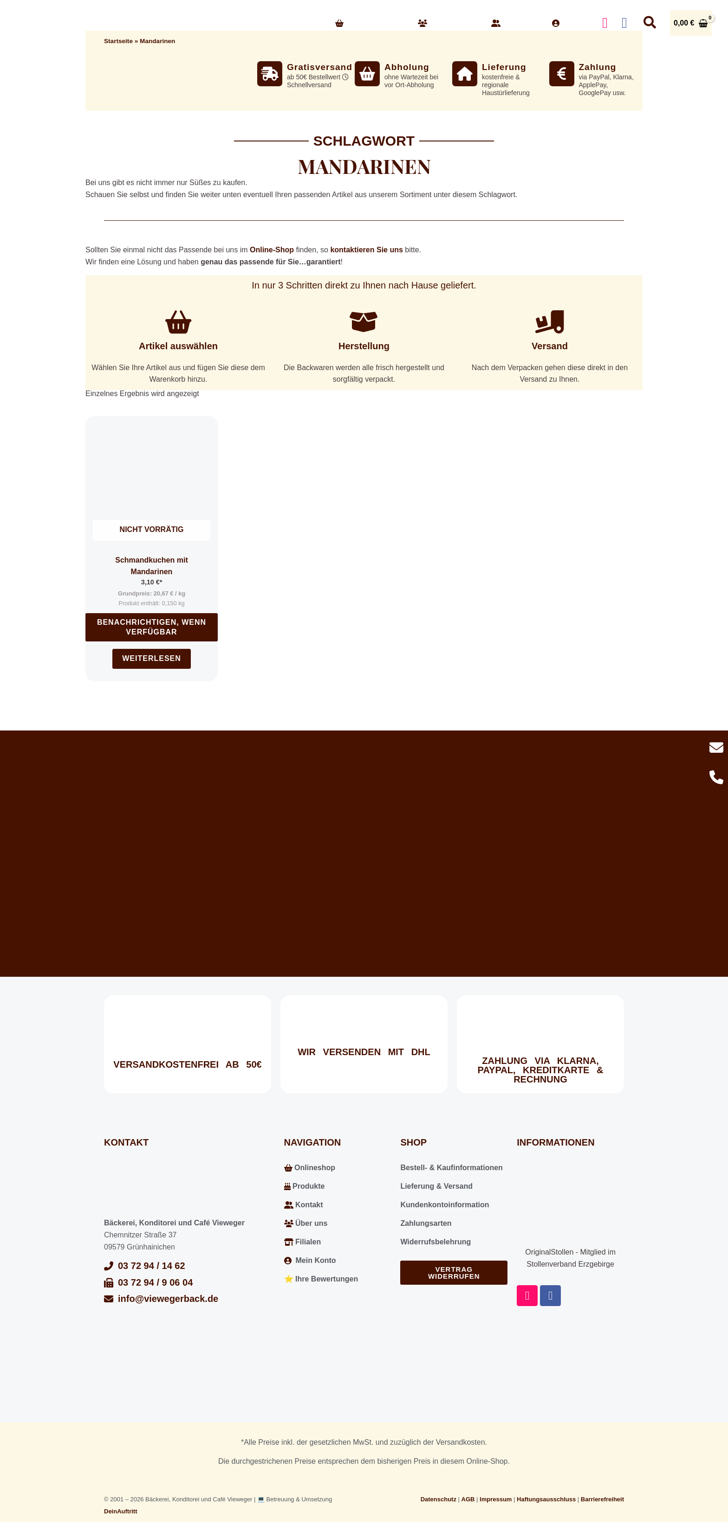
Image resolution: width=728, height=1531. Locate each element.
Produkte (304, 1186)
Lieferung (504, 67)
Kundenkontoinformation (444, 1205)
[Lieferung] (464, 73)
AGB (468, 1499)
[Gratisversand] (269, 73)
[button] (399, 23)
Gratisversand (319, 67)
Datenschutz (438, 1499)
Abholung (406, 67)
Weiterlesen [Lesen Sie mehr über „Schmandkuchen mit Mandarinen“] (151, 658)
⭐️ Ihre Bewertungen (321, 1279)
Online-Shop (272, 250)
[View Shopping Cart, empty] (691, 23)
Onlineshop (369, 23)
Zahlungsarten (425, 1223)
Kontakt (514, 23)
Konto (570, 23)
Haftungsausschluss (546, 1499)
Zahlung (598, 67)
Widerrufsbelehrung (435, 1242)
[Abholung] (367, 73)
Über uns (447, 23)
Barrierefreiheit (602, 1499)
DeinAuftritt (120, 1511)
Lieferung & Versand (436, 1186)
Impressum (496, 1499)
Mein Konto (310, 1260)
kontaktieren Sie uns (366, 250)
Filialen (302, 1242)
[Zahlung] (561, 73)
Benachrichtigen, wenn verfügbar (151, 627)
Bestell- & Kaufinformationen (451, 1168)
